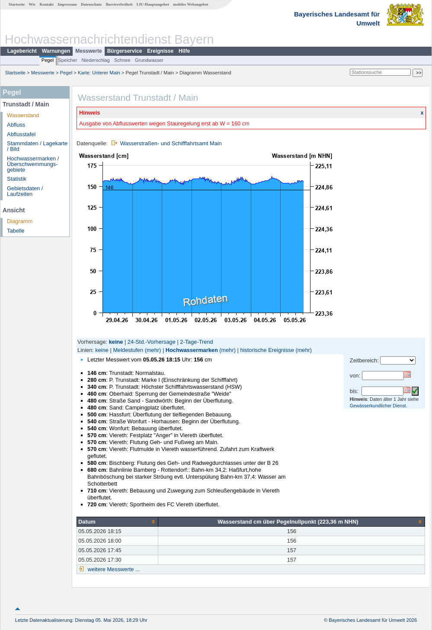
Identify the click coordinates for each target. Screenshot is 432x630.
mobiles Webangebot (190, 4)
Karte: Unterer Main (99, 72)
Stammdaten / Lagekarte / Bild (37, 146)
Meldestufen (128, 350)
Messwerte (88, 51)
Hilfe (184, 51)
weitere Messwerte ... (113, 569)
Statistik (16, 179)
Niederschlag (95, 60)
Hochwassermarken (192, 350)
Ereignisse (160, 51)
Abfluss (16, 125)
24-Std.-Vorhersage (152, 342)
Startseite (17, 4)
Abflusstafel (21, 134)
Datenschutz (91, 4)
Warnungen (56, 51)
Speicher (67, 60)
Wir (32, 4)
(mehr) (153, 350)
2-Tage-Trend (196, 342)
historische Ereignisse (267, 350)
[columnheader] (117, 521)
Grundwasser (149, 60)
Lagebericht (22, 51)
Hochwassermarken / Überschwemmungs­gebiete (33, 164)
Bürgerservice (124, 51)
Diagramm (19, 221)
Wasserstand (23, 115)
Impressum (67, 4)
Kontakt (46, 4)
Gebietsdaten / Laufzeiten (25, 191)
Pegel (48, 60)
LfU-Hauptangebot (153, 4)
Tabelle (16, 230)
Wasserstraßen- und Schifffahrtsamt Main (171, 143)
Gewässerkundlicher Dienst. (378, 405)
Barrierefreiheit (119, 4)
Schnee (122, 60)
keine (102, 350)
